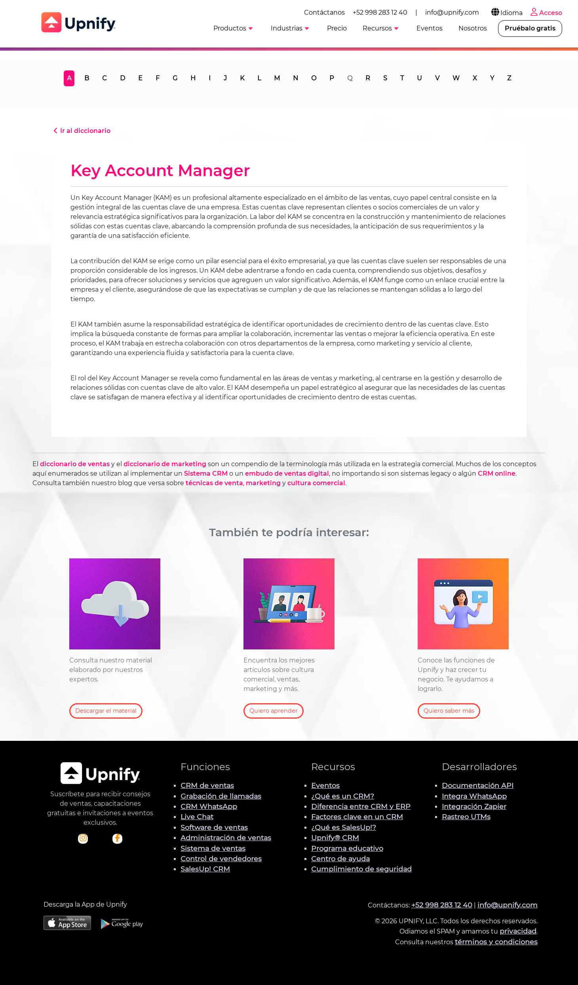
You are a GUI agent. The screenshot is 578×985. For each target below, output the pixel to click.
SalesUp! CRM (205, 869)
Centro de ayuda (340, 858)
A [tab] (69, 78)
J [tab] (225, 78)
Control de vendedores (221, 858)
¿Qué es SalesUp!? (343, 827)
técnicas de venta (214, 483)
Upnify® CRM (335, 837)
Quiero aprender (273, 710)
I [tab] (210, 78)
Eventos (325, 785)
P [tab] (331, 78)
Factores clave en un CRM (357, 816)
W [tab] (456, 78)
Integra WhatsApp (474, 796)
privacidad (518, 931)
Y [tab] (492, 78)
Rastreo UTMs (466, 816)
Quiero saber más (449, 710)
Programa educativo (347, 848)
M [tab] (277, 78)
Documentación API (477, 785)
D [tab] (122, 78)
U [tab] (419, 78)
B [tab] (86, 78)
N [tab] (295, 78)
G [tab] (175, 78)
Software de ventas (214, 827)
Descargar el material (106, 710)
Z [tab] (509, 78)
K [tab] (242, 78)
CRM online (496, 473)
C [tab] (104, 78)
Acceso (545, 13)
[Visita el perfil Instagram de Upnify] (83, 838)
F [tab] (158, 78)
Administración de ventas (226, 837)
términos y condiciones (496, 942)
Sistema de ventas (213, 848)
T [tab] (402, 78)
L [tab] (259, 78)
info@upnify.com (452, 12)
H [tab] (193, 78)
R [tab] (367, 78)
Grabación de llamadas (221, 796)
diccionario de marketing (165, 464)
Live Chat (197, 816)
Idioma (506, 13)
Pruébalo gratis (530, 28)
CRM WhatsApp (209, 806)
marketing (263, 483)
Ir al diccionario (80, 131)
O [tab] (313, 78)
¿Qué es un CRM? (342, 796)
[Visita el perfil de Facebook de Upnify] (117, 838)
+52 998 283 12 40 (380, 12)
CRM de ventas (207, 785)
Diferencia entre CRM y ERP (361, 806)
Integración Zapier (474, 806)
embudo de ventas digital (287, 473)
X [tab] (475, 78)
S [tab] (385, 78)
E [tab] (140, 78)
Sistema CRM (206, 473)
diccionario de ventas (75, 464)
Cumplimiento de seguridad (361, 869)
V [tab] (437, 78)
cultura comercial (316, 483)
